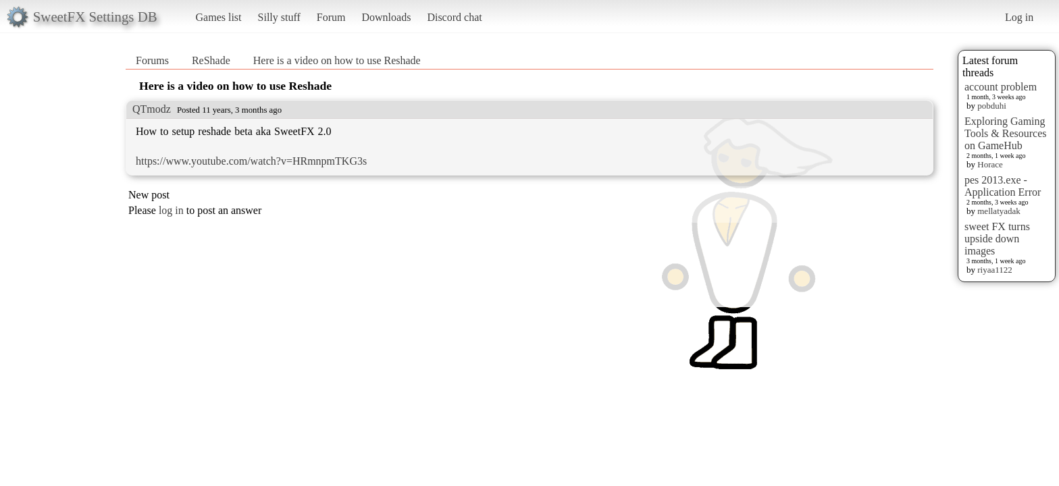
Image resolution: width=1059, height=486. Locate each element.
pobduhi (991, 106)
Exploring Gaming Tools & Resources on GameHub (1005, 133)
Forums (152, 60)
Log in (1019, 17)
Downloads (386, 17)
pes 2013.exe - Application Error (1002, 186)
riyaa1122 (994, 270)
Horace (990, 164)
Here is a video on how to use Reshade (337, 60)
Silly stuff (279, 17)
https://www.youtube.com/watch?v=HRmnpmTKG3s (251, 161)
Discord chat (454, 17)
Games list (219, 17)
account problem (1000, 86)
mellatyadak (999, 211)
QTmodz (151, 109)
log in (171, 210)
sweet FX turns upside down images (997, 238)
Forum (331, 17)
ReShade (211, 60)
